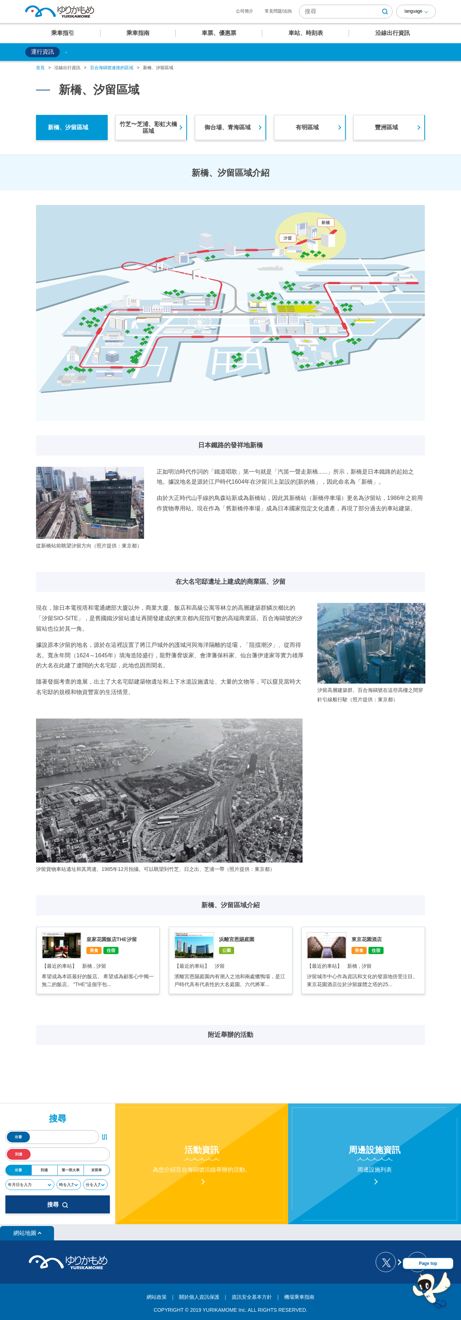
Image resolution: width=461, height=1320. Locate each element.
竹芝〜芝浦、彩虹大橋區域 (148, 127)
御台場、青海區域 (228, 127)
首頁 (40, 67)
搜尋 (57, 1205)
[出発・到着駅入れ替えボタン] (104, 1137)
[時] (69, 1184)
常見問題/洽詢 (278, 11)
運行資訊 (42, 52)
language (413, 11)
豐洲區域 (386, 127)
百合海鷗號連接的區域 (111, 67)
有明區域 (307, 127)
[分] (95, 1184)
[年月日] (29, 1184)
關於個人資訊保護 (199, 1297)
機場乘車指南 (299, 1297)
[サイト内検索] (346, 11)
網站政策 (157, 1297)
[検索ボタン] (385, 11)
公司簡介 (244, 11)
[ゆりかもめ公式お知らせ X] (388, 1262)
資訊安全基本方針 (252, 1297)
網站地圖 (24, 1233)
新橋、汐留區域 (68, 127)
